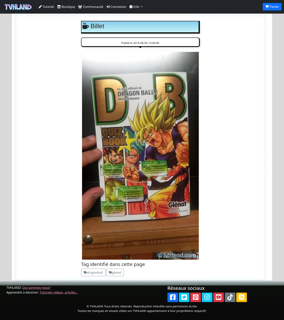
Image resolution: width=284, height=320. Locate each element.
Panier (272, 7)
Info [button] (134, 7)
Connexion (116, 7)
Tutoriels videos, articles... (59, 292)
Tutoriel (46, 7)
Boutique (66, 7)
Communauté (90, 7)
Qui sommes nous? (36, 287)
